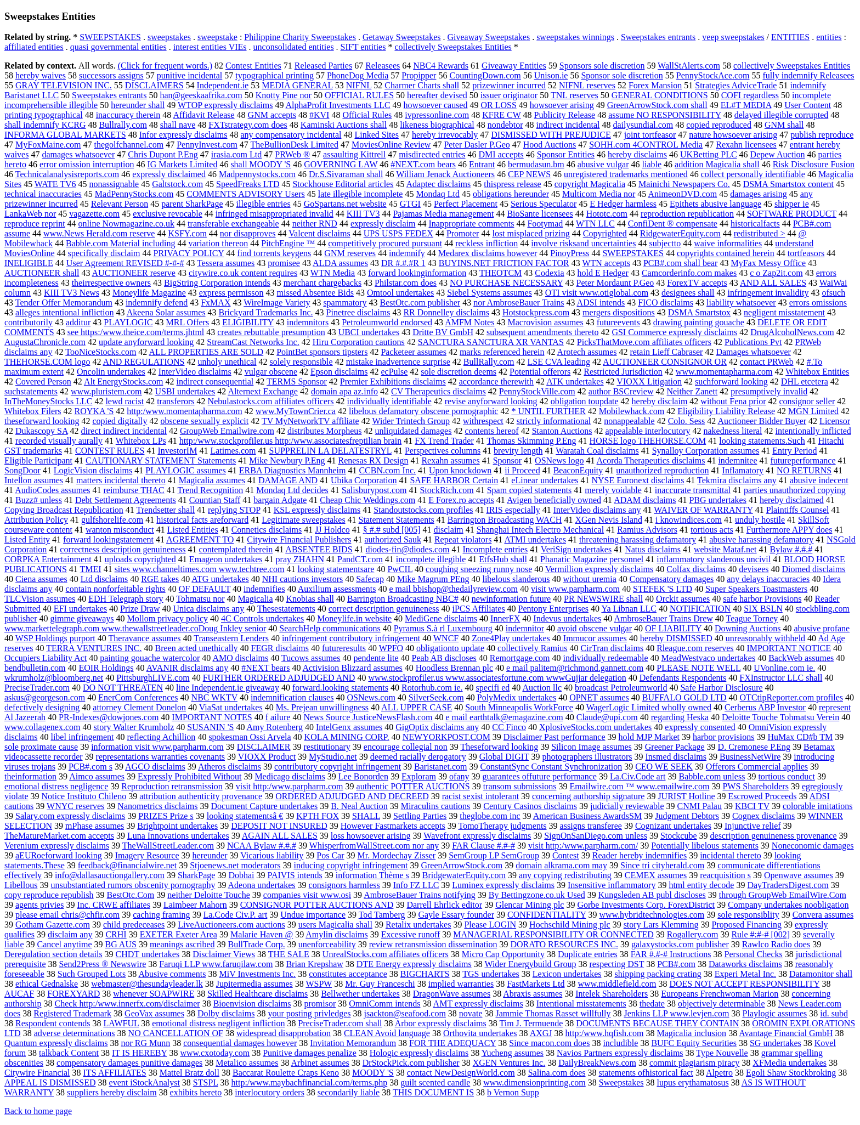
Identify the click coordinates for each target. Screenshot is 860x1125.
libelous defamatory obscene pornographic (423, 411)
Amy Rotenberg (275, 727)
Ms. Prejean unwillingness (322, 707)
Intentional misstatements (581, 1003)
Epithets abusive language (715, 203)
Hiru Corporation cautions (359, 342)
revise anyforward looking (491, 401)
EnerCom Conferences (138, 697)
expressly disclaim (383, 223)
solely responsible (301, 361)
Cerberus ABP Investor (765, 707)
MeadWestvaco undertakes (708, 658)
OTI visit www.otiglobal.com (596, 292)
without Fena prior (733, 401)
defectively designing (42, 707)
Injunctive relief (753, 825)
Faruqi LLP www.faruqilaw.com (216, 964)
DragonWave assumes (451, 993)
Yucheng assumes (513, 1053)
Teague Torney (752, 618)
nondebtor (505, 124)
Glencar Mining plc (529, 904)
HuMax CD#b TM (800, 737)
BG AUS (121, 944)
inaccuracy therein (128, 115)
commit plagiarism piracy (694, 1062)
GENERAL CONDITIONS (660, 95)
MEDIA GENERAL (297, 85)
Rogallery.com (692, 934)
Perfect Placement (465, 203)
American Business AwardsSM (587, 816)
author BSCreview (621, 391)
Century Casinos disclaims (530, 806)
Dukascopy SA (41, 431)
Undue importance (313, 914)
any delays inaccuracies (768, 579)
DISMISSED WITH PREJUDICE (550, 134)
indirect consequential (214, 381)
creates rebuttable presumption (271, 332)
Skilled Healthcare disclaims (257, 993)
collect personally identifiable (753, 174)
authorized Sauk (392, 539)
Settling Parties (419, 816)
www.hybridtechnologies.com (651, 914)
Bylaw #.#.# (791, 549)
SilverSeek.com (436, 697)
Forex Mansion (655, 85)
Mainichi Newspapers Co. (684, 184)
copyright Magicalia (590, 184)
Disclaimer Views (224, 954)
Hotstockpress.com (535, 312)
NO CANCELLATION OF (175, 1033)
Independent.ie (223, 85)
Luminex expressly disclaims (503, 885)
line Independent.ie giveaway (227, 687)
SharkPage (196, 875)
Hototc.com (606, 213)
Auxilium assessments (337, 588)
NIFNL (359, 85)
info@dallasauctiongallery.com (110, 875)
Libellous (20, 885)
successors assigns (111, 75)
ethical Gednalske (46, 983)
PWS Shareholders (755, 786)
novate (471, 1013)
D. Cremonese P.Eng (754, 746)
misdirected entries (432, 154)
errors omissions (818, 302)
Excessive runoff (410, 934)
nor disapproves (248, 233)
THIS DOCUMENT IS (433, 1092)
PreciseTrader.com (37, 687)
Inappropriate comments (471, 223)
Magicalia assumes (212, 480)
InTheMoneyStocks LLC (48, 401)
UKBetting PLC (708, 154)
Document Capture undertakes (264, 806)
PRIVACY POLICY (189, 253)
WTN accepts (606, 263)
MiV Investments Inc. (257, 974)
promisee (284, 263)
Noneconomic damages (813, 845)
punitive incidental (190, 75)
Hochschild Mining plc (569, 924)
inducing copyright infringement (350, 865)
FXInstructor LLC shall (780, 677)
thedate (652, 1003)
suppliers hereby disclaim (112, 1092)
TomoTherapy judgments (503, 825)
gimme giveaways (82, 618)
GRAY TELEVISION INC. (63, 85)
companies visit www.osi (307, 895)
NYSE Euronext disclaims (637, 480)
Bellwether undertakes (360, 993)
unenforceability (327, 944)
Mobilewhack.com (632, 411)
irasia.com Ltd (236, 154)
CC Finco (509, 727)
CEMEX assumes (656, 875)
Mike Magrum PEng (433, 579)
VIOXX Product (267, 756)
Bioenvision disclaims (252, 1003)
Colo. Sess (686, 421)
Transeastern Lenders (231, 638)
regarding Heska (680, 717)
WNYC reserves (75, 806)
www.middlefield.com (617, 983)
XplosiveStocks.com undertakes (595, 727)
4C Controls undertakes (262, 618)
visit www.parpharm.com (575, 588)
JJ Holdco (332, 529)
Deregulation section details (53, 954)
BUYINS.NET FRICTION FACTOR (504, 263)
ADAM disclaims (645, 500)
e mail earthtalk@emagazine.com (504, 717)
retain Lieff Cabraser (666, 352)
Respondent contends (52, 1023)
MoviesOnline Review (391, 144)
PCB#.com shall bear (680, 263)
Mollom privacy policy (167, 618)
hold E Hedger (603, 273)
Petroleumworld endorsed (387, 322)
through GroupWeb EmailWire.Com (782, 895)
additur (78, 322)
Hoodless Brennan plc (454, 667)
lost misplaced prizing (530, 233)
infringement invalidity (768, 292)
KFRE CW (501, 115)
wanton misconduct (120, 529)
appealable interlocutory (647, 431)
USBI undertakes (185, 391)
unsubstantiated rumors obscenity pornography (132, 885)
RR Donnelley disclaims (446, 312)
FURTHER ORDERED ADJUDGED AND (279, 677)
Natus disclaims (653, 549)
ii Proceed (522, 470)
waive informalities (728, 243)
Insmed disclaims (675, 756)
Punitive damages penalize (310, 1053)
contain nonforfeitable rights (116, 588)
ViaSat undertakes (231, 707)
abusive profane (822, 628)
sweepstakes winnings (575, 37)
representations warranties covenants (160, 756)
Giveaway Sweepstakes (489, 37)
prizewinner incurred (509, 85)
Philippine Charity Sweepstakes (300, 37)
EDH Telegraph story (125, 598)
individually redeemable (605, 658)
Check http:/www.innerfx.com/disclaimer (127, 1003)
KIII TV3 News (71, 292)
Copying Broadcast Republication (63, 510)
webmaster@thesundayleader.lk (147, 983)
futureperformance (803, 460)
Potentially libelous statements (705, 845)
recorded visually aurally (59, 440)
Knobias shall (310, 598)
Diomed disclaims (813, 569)
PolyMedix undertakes (516, 697)
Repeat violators (462, 539)
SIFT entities (363, 47)
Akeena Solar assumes (166, 312)
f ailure (278, 717)
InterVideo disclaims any (597, 510)
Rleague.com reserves (695, 648)
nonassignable (114, 184)
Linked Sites (376, 134)
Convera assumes (823, 914)
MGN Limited (813, 411)
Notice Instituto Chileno (84, 796)
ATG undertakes (219, 579)
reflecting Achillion (161, 737)
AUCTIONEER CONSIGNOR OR (665, 361)
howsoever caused (436, 105)
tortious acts (712, 529)
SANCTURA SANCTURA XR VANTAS (491, 342)
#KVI (319, 115)
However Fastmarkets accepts (393, 825)
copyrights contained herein (725, 253)
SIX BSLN (763, 608)
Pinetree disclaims (358, 312)
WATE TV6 (55, 184)
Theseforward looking (499, 746)
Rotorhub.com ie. (432, 687)
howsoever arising (562, 105)
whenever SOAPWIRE (153, 993)
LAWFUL (121, 1023)
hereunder (210, 855)
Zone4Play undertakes (511, 638)
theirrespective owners (111, 282)
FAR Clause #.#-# (483, 845)
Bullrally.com (122, 124)
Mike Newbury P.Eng (287, 460)
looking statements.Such (762, 440)
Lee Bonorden (363, 776)
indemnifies (264, 588)
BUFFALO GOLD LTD (684, 697)
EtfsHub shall (503, 559)
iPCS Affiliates (478, 608)
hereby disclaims (637, 154)
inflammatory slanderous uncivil (714, 559)
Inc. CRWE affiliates (113, 904)
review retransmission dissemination (433, 944)
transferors (175, 401)
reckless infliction (486, 243)
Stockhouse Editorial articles (342, 184)
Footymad (545, 223)
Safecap (370, 579)
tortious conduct (786, 776)
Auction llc (542, 687)
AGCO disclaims (155, 766)
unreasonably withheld (765, 638)
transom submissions (520, 786)
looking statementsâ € (245, 816)
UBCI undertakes (369, 332)
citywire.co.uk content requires (243, 273)
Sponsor (507, 460)
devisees (753, 569)
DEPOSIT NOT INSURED (279, 825)
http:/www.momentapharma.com (184, 411)
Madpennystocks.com (257, 174)
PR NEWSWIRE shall (603, 598)
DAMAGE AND (288, 480)
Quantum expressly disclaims (56, 1043)
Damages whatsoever (753, 352)
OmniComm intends (384, 1003)
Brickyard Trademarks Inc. (266, 312)
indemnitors (308, 322)
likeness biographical (437, 124)
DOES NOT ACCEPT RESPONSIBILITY (744, 983)
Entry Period (794, 450)
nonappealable (629, 421)
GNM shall (784, 124)
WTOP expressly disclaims (225, 105)
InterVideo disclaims (195, 371)
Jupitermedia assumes (254, 983)
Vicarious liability (271, 855)
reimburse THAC (133, 490)
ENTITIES (790, 37)
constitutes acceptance (348, 974)
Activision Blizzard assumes (353, 667)
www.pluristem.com (106, 391)
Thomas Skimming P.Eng (531, 440)
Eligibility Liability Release (726, 411)
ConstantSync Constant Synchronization (551, 766)
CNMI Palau (699, 806)
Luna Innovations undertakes (178, 835)
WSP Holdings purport (55, 638)
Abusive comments (172, 974)
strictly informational (554, 421)
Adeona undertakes (262, 885)
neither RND (314, 223)
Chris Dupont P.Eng (163, 154)
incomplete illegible (431, 559)
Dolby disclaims (225, 1013)
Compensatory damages (672, 579)
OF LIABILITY (673, 628)
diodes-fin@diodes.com (408, 549)
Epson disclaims (338, 371)
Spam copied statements (529, 490)
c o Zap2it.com (776, 273)
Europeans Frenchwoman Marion (719, 993)
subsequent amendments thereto (542, 332)
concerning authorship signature (588, 796)
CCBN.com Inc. (387, 470)
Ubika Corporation (364, 480)
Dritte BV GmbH (442, 332)
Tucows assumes (310, 658)
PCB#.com (676, 964)
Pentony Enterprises (553, 608)
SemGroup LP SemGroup (494, 855)
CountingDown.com (484, 75)
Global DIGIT (504, 756)
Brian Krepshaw (314, 964)
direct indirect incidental (124, 431)
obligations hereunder (511, 194)
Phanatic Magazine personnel (591, 559)
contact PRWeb (767, 361)
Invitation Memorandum (353, 1043)
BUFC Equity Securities (694, 1043)
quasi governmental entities (118, 47)
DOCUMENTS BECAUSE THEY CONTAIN (657, 1023)
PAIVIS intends (295, 875)
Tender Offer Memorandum (63, 302)
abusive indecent (819, 480)
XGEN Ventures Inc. (509, 1062)
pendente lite (375, 658)
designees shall (687, 292)
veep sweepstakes (733, 37)
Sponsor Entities (566, 154)
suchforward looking (731, 381)
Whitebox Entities (817, 371)
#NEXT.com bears (423, 164)
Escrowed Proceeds (762, 796)
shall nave (177, 124)
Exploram (418, 776)
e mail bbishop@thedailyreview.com (453, 588)
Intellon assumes (33, 480)
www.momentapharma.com (724, 371)
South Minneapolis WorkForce (519, 707)
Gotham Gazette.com (52, 924)
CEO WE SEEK (664, 766)
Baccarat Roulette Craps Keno (286, 1072)
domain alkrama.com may (561, 865)
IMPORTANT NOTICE (789, 648)
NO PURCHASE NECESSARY (506, 282)
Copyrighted (605, 233)
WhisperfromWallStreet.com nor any (374, 845)
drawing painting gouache (698, 322)
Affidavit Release (203, 115)
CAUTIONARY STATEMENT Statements (161, 460)
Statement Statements (396, 519)
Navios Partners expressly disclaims (620, 1053)
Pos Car (330, 855)
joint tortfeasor (650, 134)
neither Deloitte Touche (208, 895)
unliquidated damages (413, 431)
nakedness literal (732, 431)
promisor (320, 1003)
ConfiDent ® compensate (672, 223)
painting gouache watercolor (150, 658)
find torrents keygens (274, 253)
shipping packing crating (657, 974)
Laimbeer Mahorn (195, 904)
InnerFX (505, 618)
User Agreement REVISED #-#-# (125, 263)
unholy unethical (226, 361)
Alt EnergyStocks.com (123, 381)
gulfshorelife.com (112, 519)
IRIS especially (513, 510)
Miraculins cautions (436, 806)
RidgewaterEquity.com (680, 233)
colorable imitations (818, 806)
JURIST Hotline (686, 796)
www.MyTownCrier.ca (296, 411)
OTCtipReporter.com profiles (791, 697)
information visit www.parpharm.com (157, 746)
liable (651, 164)
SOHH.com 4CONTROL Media (646, 144)
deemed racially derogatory (418, 756)
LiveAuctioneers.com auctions (231, 924)
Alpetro (719, 1072)
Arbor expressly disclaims (440, 1023)
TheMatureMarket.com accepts (59, 835)
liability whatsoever (741, 302)
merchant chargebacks (322, 282)
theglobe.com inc (490, 816)
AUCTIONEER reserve (134, 273)
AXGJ (541, 1033)
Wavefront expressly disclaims (477, 835)
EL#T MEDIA (746, 105)
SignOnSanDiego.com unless (595, 835)
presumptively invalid (769, 391)
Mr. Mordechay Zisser (397, 855)
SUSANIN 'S (210, 727)
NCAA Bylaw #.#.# (261, 845)
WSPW (318, 983)
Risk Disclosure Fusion (814, 164)
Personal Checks (754, 954)
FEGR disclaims (280, 648)
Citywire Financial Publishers (299, 539)
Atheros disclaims (229, 766)
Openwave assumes (798, 875)
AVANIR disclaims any (187, 667)
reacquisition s (725, 875)
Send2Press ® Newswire (102, 964)
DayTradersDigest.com (787, 885)
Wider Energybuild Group (530, 964)
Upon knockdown (460, 470)
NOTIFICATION (700, 608)
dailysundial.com (643, 124)
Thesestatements (286, 608)
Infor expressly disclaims (183, 134)
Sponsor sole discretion (622, 75)
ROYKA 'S (94, 411)
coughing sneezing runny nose (479, 569)
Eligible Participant (38, 460)
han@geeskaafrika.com (201, 95)
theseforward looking (41, 421)
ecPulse (394, 371)
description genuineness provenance (773, 835)
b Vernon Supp (513, 1092)
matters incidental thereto (121, 480)
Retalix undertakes (418, 924)
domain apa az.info (344, 391)
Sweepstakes (621, 1082)
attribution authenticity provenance (200, 796)
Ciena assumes (41, 579)
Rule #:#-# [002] (760, 934)
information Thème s (372, 875)
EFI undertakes (80, 608)
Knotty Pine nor (284, 95)
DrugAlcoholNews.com (792, 332)
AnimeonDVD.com (682, 194)
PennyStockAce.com (713, 75)
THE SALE (288, 954)
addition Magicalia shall (717, 164)
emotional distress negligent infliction (218, 1023)
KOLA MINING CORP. (346, 737)
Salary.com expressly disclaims (70, 816)
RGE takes (160, 579)
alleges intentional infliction (64, 312)
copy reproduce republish (49, 895)
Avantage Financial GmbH (786, 1033)
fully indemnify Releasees (809, 75)
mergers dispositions (618, 312)
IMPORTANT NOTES (212, 717)
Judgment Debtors (687, 816)
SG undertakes (775, 1043)
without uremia (589, 579)
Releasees (382, 65)
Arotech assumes (587, 352)
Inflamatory (743, 470)
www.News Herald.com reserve (99, 233)
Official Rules (367, 115)
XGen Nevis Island (608, 519)
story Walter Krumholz (133, 727)
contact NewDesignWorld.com (461, 1072)
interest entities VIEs (210, 47)
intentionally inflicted (813, 431)
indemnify (407, 253)
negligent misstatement (784, 312)
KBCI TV (752, 806)
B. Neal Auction (359, 806)
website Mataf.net (725, 549)
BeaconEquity (578, 470)
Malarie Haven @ (261, 934)
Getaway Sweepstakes (402, 37)
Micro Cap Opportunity (503, 954)
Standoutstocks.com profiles (423, 510)
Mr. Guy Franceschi (380, 983)
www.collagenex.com (42, 727)
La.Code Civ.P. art (235, 914)
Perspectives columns (442, 450)
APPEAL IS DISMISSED (50, 1082)
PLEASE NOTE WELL (698, 667)
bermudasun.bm (536, 164)
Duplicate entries (588, 954)
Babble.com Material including (121, 243)
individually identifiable (389, 401)
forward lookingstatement (108, 539)
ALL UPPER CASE (416, 707)
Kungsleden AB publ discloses (652, 895)
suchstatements (31, 391)
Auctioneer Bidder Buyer (761, 421)
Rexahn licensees (746, 144)
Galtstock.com (177, 184)
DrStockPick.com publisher (411, 1062)
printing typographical (43, 115)
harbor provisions (723, 737)
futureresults (344, 648)
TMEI (90, 569)
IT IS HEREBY (139, 1053)
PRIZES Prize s (165, 816)
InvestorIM (177, 450)
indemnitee (737, 460)
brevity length (518, 450)
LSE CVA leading (559, 361)
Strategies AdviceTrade (736, 85)
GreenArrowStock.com (461, 865)
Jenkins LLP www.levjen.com (676, 1013)
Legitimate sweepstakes (303, 519)
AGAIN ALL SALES (280, 835)
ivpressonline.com (437, 115)
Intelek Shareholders (611, 993)
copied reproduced (718, 124)
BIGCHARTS (425, 974)
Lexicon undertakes (567, 974)
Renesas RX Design (373, 460)
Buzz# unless (38, 500)
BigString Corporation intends (217, 282)
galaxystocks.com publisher (680, 944)
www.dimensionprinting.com (534, 1082)
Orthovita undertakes (480, 1033)
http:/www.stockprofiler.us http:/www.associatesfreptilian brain (290, 440)
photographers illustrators (587, 756)
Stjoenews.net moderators (235, 865)
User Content (807, 105)
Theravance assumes (145, 638)
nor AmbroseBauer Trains (518, 302)
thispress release (512, 184)
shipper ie (791, 203)
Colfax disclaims (696, 569)
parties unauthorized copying (795, 490)
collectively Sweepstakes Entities (452, 47)
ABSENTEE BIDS (318, 549)
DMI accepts (501, 154)
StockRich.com (446, 490)
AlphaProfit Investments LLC (338, 105)
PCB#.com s (90, 766)
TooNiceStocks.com (100, 352)
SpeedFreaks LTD (247, 184)
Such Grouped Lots (92, 974)
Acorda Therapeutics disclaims (651, 460)
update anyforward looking (146, 342)
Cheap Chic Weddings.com (367, 500)
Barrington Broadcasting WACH (505, 519)
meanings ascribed (182, 944)
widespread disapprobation (283, 1033)
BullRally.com (488, 361)
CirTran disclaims (612, 648)
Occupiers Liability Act (45, 658)
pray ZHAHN (300, 559)
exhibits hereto (196, 1092)
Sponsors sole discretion (602, 65)
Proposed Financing (747, 924)
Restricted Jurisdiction (623, 371)
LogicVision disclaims (93, 470)
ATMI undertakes (534, 539)
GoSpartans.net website (345, 203)
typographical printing (274, 75)
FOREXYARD (73, 993)
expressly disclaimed (169, 174)
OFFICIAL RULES (359, 95)
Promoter (462, 233)
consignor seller (807, 401)
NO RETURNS (804, 470)
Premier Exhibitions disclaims (393, 381)
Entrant (482, 164)
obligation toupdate (585, 401)
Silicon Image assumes (591, 746)
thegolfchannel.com (129, 144)
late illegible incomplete (360, 194)
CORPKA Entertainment (48, 559)
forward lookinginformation (417, 273)
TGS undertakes (490, 974)
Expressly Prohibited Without (189, 776)
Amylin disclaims (336, 934)
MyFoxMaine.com (48, 144)
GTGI (410, 203)
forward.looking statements (340, 687)
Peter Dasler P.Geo (477, 144)
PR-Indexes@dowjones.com (109, 717)
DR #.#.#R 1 (403, 263)
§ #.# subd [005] (392, 529)
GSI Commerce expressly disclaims (674, 332)
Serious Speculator (543, 203)
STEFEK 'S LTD (662, 588)
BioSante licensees (540, 213)
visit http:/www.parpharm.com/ (583, 845)
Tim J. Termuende (531, 1023)
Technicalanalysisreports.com (67, 174)
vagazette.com (94, 213)
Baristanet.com (440, 766)
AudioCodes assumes (52, 490)
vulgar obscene (271, 371)
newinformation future (511, 598)
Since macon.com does (549, 1043)
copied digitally (119, 421)
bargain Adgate (280, 500)
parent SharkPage (192, 203)
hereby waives (40, 75)
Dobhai (241, 875)
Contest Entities (253, 65)
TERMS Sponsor (297, 381)
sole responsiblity (748, 914)
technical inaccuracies (43, 194)
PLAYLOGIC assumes (185, 470)
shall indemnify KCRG (45, 124)
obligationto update (450, 648)
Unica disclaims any (209, 608)
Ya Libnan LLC (629, 608)
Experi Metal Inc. (745, 974)
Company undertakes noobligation (788, 904)
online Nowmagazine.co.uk (126, 223)
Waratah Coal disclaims (597, 450)
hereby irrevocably (445, 134)
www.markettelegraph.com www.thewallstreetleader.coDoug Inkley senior (135, 628)
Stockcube (678, 835)
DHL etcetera (804, 381)
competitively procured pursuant (385, 243)
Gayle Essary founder (456, 914)
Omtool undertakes (400, 292)
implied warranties (461, 983)
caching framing (161, 914)
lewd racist (124, 401)
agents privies (39, 904)
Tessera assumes (225, 263)
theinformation (30, 776)
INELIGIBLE (28, 263)
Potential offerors (540, 371)
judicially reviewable (627, 806)
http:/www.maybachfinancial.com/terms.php (309, 1082)
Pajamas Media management (443, 213)
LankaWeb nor (30, 213)
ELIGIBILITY (248, 322)
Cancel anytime (64, 944)
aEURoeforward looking (58, 855)
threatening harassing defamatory (637, 539)
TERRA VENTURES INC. (94, 648)
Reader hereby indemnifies (639, 855)
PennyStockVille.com (537, 391)
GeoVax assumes (154, 1013)
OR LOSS (498, 105)
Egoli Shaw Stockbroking (791, 1072)
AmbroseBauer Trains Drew (663, 618)
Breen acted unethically (196, 648)
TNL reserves (574, 95)
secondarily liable (349, 1092)
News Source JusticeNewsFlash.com (367, 717)
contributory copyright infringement (337, 766)
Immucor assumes (595, 638)
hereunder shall (138, 105)
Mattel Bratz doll (189, 1072)
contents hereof (491, 431)
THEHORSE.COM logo (47, 361)
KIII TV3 (363, 213)
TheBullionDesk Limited (294, 144)
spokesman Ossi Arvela (249, 737)
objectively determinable (721, 1003)
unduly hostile (760, 519)
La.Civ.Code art (638, 776)
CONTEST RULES (109, 450)
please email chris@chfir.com (67, 914)
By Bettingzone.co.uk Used (537, 895)
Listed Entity (27, 539)
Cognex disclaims (763, 816)
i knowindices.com (688, 519)
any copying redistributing (565, 875)
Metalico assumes (247, 1062)
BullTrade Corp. (256, 944)
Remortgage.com (520, 658)
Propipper (418, 75)
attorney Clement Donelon (139, 707)
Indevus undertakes (567, 618)
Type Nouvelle (722, 1053)
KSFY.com (187, 233)
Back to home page (38, 1111)
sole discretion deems (458, 371)
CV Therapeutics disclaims (438, 391)
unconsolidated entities (293, 47)
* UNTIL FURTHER (548, 411)
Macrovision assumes (545, 322)
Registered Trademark (72, 1013)
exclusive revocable (167, 213)
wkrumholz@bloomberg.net (53, 677)
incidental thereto (730, 855)
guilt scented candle (435, 1082)
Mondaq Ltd (438, 194)
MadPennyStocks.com (134, 194)
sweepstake (217, 37)
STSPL (205, 1082)
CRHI (115, 934)
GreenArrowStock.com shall (657, 105)
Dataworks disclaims (745, 964)
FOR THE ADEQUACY (452, 1043)
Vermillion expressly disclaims (599, 569)
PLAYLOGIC (128, 322)
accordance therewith (496, 381)
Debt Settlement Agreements (125, 500)
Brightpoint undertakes (177, 825)
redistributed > (759, 233)
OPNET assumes (599, 697)
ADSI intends (601, 302)
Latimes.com (233, 450)
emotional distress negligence (56, 786)
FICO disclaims (665, 302)
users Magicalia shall (335, 924)
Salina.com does (557, 1072)
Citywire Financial (37, 1072)
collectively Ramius (532, 648)
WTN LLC (595, 223)
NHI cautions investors (302, 579)
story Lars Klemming (661, 924)
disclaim (448, 529)
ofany (459, 776)
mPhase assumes (94, 825)
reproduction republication (687, 213)
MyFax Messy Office (768, 263)
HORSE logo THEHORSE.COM (648, 440)
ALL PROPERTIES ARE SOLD (206, 352)
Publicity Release (565, 115)
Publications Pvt (753, 342)
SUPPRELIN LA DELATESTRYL (330, 450)
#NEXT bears (265, 667)
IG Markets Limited (182, 164)
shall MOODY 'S (260, 164)
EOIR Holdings (106, 667)
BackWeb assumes (801, 658)
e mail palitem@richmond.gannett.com (574, 667)
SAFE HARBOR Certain (454, 480)
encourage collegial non (406, 746)
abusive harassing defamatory (761, 539)
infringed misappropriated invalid (274, 213)
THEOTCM (500, 273)
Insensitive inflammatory (611, 885)
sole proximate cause (41, 746)
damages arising (758, 194)
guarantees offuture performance (539, 776)
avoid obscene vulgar (594, 628)
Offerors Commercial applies (757, 766)
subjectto (665, 243)
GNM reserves (350, 253)
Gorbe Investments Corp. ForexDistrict (646, 904)
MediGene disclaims (441, 618)
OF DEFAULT (204, 588)
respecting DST (616, 964)
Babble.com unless (712, 776)
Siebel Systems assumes (489, 292)
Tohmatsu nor (200, 598)
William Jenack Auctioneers (445, 174)
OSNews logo (559, 460)
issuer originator (509, 95)
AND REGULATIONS (144, 361)
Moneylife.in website (354, 618)
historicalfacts (755, 223)
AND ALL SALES (773, 282)
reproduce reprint (34, 223)
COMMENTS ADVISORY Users (245, 194)
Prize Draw (140, 608)
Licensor (834, 421)
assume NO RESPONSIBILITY (664, 115)
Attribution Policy (36, 519)
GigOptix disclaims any (437, 727)
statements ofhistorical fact (646, 1072)
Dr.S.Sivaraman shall (346, 174)
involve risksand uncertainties (583, 243)
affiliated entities (34, 47)
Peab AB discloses (444, 658)
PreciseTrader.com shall (340, 1023)
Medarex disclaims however (487, 253)
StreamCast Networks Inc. (253, 342)
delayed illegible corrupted (781, 115)
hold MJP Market (649, 737)
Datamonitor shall (820, 974)
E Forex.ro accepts (461, 500)
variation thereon (218, 243)
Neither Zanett (691, 391)
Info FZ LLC (416, 885)
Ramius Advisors (647, 529)
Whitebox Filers (32, 411)
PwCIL (399, 569)
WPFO (391, 648)
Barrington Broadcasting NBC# (403, 598)
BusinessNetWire (750, 756)
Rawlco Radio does (776, 944)
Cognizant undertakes (673, 825)
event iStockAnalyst (144, 1082)
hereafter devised (437, 95)
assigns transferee (591, 825)
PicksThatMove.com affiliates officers (644, 342)
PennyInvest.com (207, 144)
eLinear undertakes (544, 480)
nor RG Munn (145, 1043)
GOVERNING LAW (340, 164)
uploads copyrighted (140, 559)
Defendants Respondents (683, 677)
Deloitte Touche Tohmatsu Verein (780, 717)
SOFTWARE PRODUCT (791, 213)
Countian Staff (214, 500)
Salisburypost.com (374, 490)
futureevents (618, 322)
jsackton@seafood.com (404, 1013)
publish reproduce (821, 134)
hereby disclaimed (792, 500)
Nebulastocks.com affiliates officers (271, 401)
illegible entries (263, 203)
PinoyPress (569, 253)
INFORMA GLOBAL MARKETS (65, 134)
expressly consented (700, 727)
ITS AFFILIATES (114, 1072)
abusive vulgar (603, 164)
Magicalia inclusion (691, 1033)
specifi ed (493, 687)
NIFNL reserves (587, 85)
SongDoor (22, 470)
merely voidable (613, 490)
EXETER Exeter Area (178, 934)
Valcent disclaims (319, 233)
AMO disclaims (240, 658)
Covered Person (43, 381)
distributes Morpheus (324, 431)
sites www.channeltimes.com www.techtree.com (200, 569)
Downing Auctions (747, 628)
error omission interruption (86, 164)
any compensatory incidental (291, 134)
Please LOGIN (490, 924)
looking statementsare (335, 569)
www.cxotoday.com (215, 1053)
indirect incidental (568, 124)
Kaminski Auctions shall (344, 124)
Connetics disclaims (266, 529)
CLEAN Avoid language (387, 1033)
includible (620, 1043)
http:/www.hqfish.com (604, 1033)
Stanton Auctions (562, 431)
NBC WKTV (214, 697)
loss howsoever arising (371, 835)
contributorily (28, 322)
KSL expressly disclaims (317, 510)
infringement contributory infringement (351, 638)
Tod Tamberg (382, 914)
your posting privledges (309, 1013)
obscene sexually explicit (204, 421)
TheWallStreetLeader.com (168, 845)
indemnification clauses (292, 697)
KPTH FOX (317, 816)
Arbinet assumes (320, 1062)
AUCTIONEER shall (41, 273)
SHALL (366, 816)
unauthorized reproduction (662, 470)
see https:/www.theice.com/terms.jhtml (136, 332)
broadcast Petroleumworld (621, 687)
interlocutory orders (269, 1092)
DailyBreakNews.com (597, 1062)
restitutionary (327, 746)
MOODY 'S (373, 1072)
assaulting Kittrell (354, 154)
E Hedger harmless (623, 203)
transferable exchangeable (233, 223)
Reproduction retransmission (171, 786)
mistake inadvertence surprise (398, 361)
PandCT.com (360, 559)
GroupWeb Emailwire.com (227, 431)
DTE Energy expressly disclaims (414, 964)
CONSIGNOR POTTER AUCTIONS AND (317, 904)
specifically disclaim (104, 253)
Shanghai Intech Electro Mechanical (540, 529)
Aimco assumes (97, 776)
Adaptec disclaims (438, 184)
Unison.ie (551, 75)
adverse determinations (74, 1033)
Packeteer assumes (413, 352)
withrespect (483, 421)
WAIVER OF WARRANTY (703, 510)
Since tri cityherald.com (662, 865)
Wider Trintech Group (411, 421)
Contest (565, 855)
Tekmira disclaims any (737, 480)
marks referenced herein (502, 352)
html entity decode (701, 885)
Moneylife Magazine (149, 292)
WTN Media (332, 273)
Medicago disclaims (289, 776)
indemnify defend (157, 302)
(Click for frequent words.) (165, 65)
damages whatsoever (78, 154)
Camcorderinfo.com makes (689, 273)
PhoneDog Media (357, 75)
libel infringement (82, 737)
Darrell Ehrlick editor (444, 904)
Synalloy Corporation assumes (706, 450)
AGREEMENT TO (200, 539)
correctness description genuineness (122, 549)
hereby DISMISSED (676, 638)
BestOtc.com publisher (420, 302)
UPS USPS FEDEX (398, 233)
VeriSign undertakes (576, 549)
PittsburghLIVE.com (152, 677)
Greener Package (675, 746)
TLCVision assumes (39, 598)
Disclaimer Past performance (554, 737)
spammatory (344, 302)
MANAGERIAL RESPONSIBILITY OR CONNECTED (553, 934)
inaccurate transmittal (693, 490)
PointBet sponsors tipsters (321, 352)
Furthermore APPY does (789, 529)
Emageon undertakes (226, 559)
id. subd (834, 1013)
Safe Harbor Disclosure (721, 687)
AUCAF (19, 993)
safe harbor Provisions (762, 598)
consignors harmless (344, 885)
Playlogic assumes (775, 1013)
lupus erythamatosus (693, 1082)
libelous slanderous (516, 579)
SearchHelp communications (329, 628)
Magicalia (255, 598)
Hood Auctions (549, 144)
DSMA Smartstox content (788, 184)
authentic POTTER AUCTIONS (413, 786)
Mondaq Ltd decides (292, 490)
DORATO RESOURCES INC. (564, 944)
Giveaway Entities (514, 65)
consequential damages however (240, 1043)
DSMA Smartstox (699, 312)
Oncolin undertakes (111, 371)
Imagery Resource (147, 855)
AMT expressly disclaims (478, 1003)
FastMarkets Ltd (535, 983)
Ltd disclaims (104, 579)
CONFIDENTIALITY (546, 914)
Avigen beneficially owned (554, 500)
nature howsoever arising (733, 134)
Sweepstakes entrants (658, 37)
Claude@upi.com (607, 717)
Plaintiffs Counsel (797, 510)
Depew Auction (777, 154)
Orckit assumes (683, 598)
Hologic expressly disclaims (419, 1053)
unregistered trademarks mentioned (626, 174)
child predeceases (134, 924)
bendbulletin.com (35, 667)
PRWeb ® (292, 154)
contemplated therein (236, 549)
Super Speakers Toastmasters (756, 588)
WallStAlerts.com (689, 65)
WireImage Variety (277, 302)
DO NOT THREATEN (123, 687)
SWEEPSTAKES (110, 37)
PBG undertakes (717, 500)
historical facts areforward (202, 519)
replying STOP (234, 510)
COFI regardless (750, 95)
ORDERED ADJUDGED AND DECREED (352, 796)
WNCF (446, 638)
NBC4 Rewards (440, 65)
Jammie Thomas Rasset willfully (553, 1013)
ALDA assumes (340, 263)
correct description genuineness (384, 608)
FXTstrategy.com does (247, 124)
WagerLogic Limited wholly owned (648, 707)
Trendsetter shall (166, 510)
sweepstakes (169, 37)
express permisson (231, 292)
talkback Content (69, 1053)
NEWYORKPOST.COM (446, 737)
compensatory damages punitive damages (129, 1062)
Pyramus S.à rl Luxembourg (443, 628)
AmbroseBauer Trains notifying (420, 895)
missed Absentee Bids (315, 292)
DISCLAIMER (264, 746)
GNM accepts (272, 115)
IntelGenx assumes (349, 727)
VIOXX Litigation (649, 381)
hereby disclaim (660, 401)
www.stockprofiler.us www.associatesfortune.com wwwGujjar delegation (497, 677)
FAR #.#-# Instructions (671, 954)
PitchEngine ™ (288, 243)
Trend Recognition (210, 490)
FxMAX (215, 302)
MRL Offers (188, 322)
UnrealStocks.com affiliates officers (385, 954)
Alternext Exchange (263, 391)
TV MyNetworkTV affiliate (310, 421)
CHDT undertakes (148, 954)
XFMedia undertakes (789, 1062)
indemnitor (525, 628)
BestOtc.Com (131, 895)
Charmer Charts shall (421, 85)
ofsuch (834, 292)
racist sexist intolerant (480, 796)
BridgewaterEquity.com (464, 875)
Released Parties (323, 65)
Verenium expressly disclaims (56, 845)
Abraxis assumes (532, 993)
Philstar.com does (406, 282)
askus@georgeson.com (44, 697)
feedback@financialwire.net (127, 865)
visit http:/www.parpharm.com (289, 786)
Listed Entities (192, 529)
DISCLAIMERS (154, 85)
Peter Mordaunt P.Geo (615, 282)
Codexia (549, 273)
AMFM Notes (469, 322)
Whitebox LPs (141, 440)
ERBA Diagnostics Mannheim (292, 470)
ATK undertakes (574, 381)
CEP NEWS (529, 174)
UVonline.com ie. (784, 667)
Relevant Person (119, 203)
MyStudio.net (333, 756)
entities (828, 37)
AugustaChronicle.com (45, 342)
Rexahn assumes (450, 460)
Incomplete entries (495, 549)
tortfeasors (806, 253)
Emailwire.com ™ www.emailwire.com (639, 786)
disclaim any (70, 934)
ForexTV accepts (697, 282)
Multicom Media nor (598, 194)
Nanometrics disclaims (157, 806)
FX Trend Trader (444, 440)
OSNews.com (371, 697)
